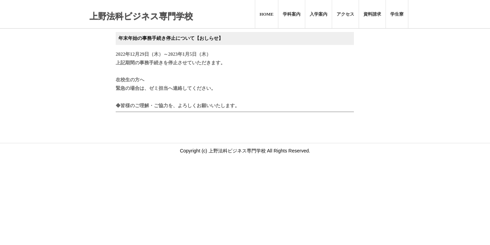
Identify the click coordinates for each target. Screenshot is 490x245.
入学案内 (318, 14)
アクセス (345, 14)
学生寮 (397, 14)
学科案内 (291, 14)
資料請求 (372, 14)
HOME (267, 14)
